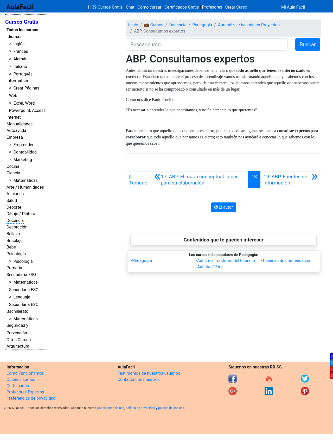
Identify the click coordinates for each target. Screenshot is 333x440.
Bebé (11, 247)
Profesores (212, 7)
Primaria (14, 267)
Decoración (17, 227)
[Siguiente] (290, 179)
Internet (14, 117)
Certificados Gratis (181, 7)
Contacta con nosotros (139, 379)
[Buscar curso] (206, 44)
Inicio (133, 24)
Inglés (18, 43)
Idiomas (14, 36)
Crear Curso (236, 7)
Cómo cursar (150, 7)
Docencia (15, 220)
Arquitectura (18, 346)
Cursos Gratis (21, 22)
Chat (130, 7)
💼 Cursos (153, 24)
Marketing (22, 159)
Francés (20, 51)
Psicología (16, 253)
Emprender (23, 144)
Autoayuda (16, 130)
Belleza (13, 233)
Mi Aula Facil (293, 7)
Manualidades (20, 124)
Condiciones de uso (110, 408)
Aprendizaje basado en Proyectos (249, 24)
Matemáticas (25, 180)
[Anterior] (199, 179)
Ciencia (13, 172)
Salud (12, 200)
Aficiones (15, 193)
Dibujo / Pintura (21, 213)
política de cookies (171, 408)
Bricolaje (15, 240)
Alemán (20, 58)
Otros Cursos (19, 339)
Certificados (18, 385)
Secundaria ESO (21, 274)
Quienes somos (21, 379)
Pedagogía (202, 24)
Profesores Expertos (25, 392)
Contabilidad (25, 152)
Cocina (13, 166)
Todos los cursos (22, 29)
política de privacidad (140, 408)
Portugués (23, 74)
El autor (223, 207)
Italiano (20, 66)
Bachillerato (17, 311)
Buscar (308, 44)
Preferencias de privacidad (31, 398)
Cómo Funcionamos (25, 373)
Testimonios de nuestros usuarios (149, 373)
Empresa (15, 137)
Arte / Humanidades (25, 187)
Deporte (14, 207)
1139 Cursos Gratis (105, 7)
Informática (17, 80)
